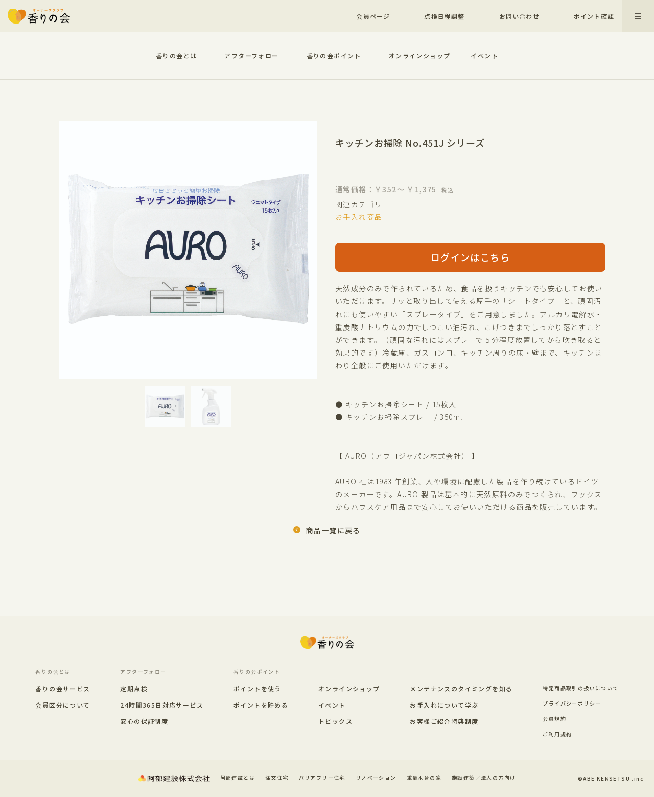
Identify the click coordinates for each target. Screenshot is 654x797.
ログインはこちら (470, 257)
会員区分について (62, 705)
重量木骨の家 (424, 777)
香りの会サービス (62, 689)
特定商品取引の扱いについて (580, 688)
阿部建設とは (237, 777)
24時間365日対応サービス (161, 705)
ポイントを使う (257, 689)
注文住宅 (277, 777)
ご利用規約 (557, 734)
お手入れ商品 (358, 217)
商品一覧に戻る (333, 530)
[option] (188, 250)
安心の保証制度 (144, 721)
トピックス (335, 721)
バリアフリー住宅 (322, 777)
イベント (484, 55)
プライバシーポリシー (572, 703)
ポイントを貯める (260, 705)
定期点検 (134, 689)
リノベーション (376, 777)
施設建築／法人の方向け (484, 777)
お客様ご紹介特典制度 (444, 721)
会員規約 (554, 718)
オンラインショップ (420, 55)
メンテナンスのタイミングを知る (461, 688)
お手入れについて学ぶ (444, 704)
